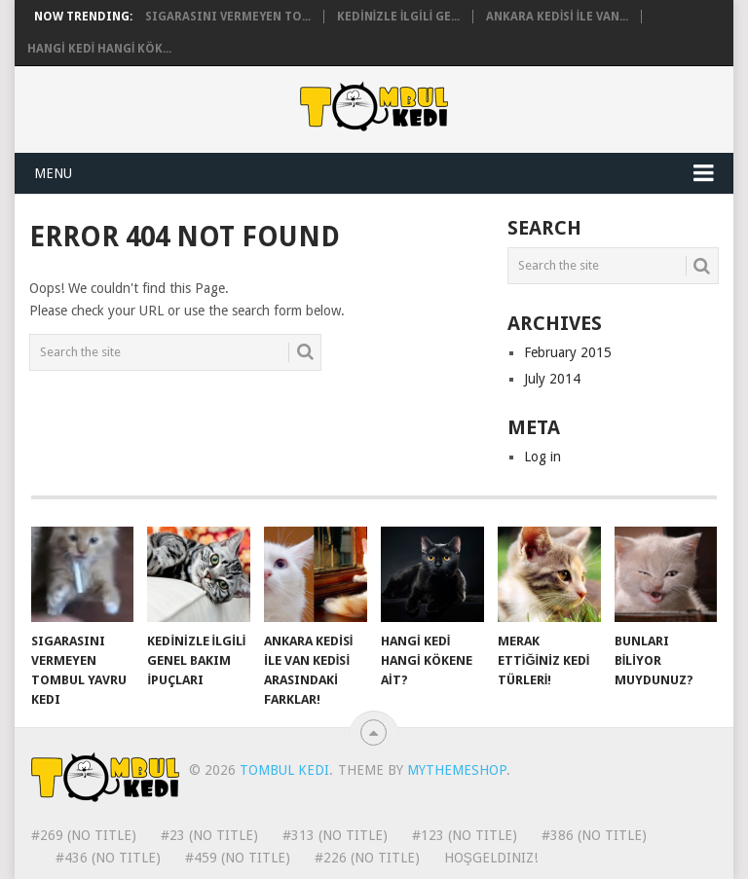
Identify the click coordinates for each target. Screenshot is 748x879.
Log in (542, 456)
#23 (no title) (209, 835)
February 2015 (568, 352)
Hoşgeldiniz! (491, 857)
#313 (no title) (335, 835)
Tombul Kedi (284, 770)
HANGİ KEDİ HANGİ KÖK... (99, 48)
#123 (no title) (464, 835)
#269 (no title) (83, 835)
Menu (53, 173)
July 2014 (552, 378)
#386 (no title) (594, 835)
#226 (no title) (367, 857)
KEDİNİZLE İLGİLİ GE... (398, 16)
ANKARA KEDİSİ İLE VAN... (557, 16)
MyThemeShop (456, 770)
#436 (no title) (108, 857)
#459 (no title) (237, 857)
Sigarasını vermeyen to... (228, 16)
